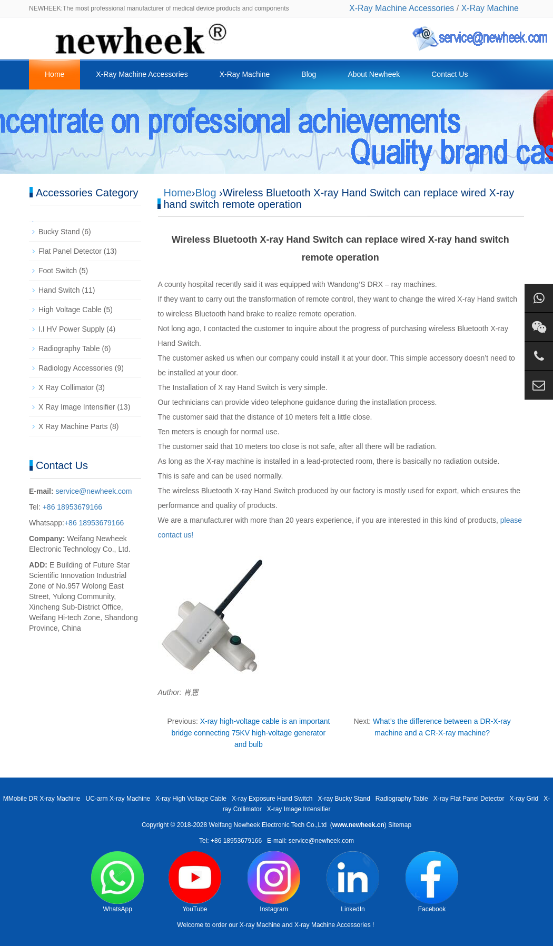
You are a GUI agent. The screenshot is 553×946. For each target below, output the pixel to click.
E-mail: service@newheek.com (310, 840)
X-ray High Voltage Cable (190, 798)
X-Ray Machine (490, 8)
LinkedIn (353, 882)
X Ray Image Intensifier (76, 407)
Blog (308, 74)
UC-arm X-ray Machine (118, 798)
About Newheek (374, 74)
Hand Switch (59, 290)
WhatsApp (117, 882)
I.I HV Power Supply (71, 329)
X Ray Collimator (66, 387)
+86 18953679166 (71, 507)
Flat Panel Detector (70, 251)
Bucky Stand (59, 231)
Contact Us (449, 74)
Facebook (432, 882)
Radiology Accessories (75, 368)
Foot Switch (57, 270)
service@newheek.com (94, 491)
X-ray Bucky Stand (344, 798)
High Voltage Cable (70, 309)
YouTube (195, 882)
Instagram (274, 882)
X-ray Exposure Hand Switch (272, 798)
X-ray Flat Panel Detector (469, 798)
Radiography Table (69, 348)
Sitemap (399, 825)
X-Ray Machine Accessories (401, 8)
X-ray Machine (260, 925)
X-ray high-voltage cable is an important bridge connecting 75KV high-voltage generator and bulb (251, 733)
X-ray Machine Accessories (332, 925)
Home (54, 74)
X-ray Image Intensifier (299, 809)
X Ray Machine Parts (73, 426)
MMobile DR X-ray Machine (42, 798)
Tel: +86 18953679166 (230, 840)
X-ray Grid (523, 798)
